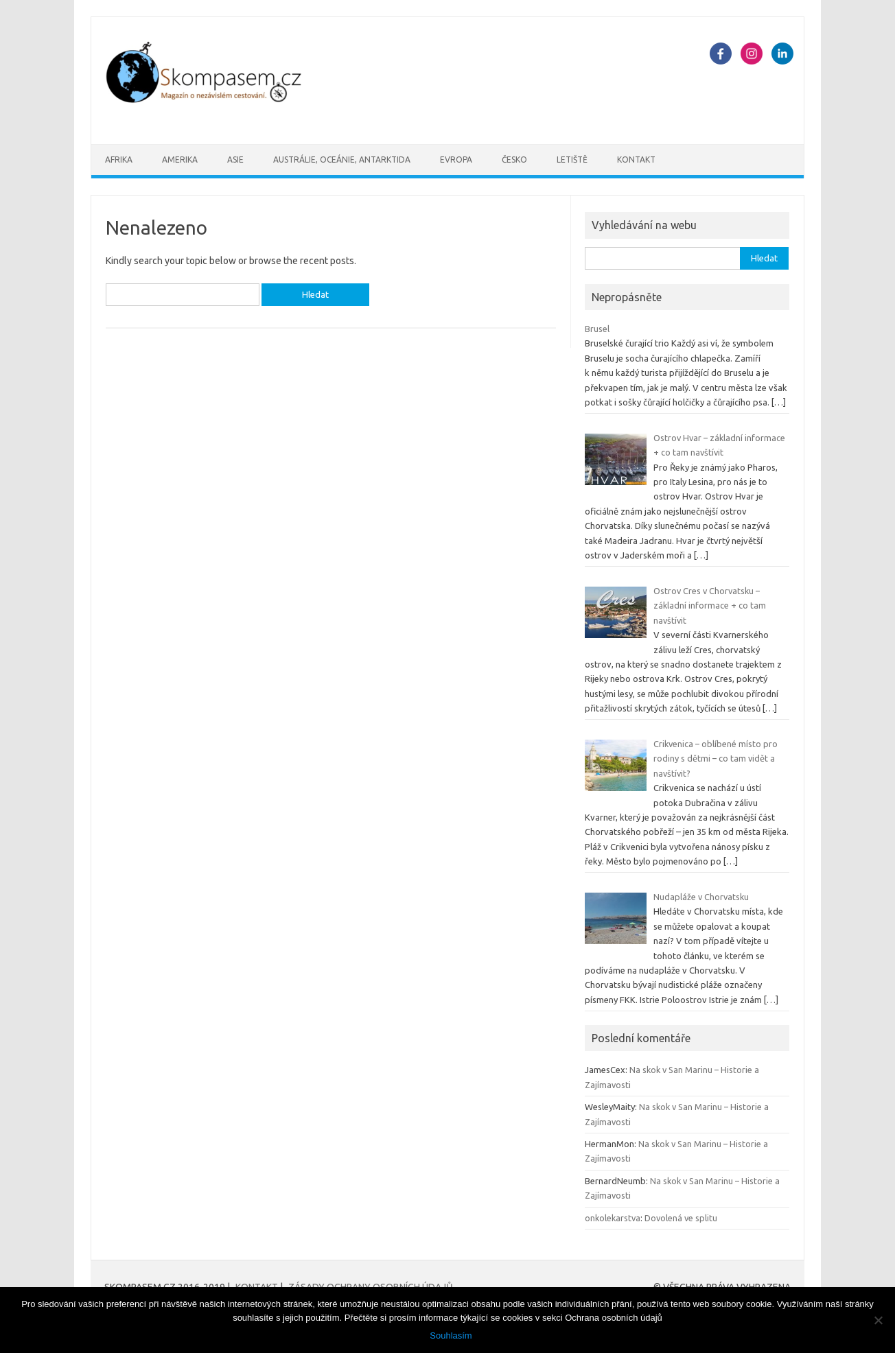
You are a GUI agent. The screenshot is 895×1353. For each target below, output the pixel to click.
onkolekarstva (612, 1218)
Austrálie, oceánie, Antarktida (341, 159)
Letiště (572, 159)
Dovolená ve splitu (680, 1218)
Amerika (180, 159)
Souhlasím (451, 1335)
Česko (514, 159)
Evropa (456, 159)
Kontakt (636, 159)
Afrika (118, 159)
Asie (235, 159)
